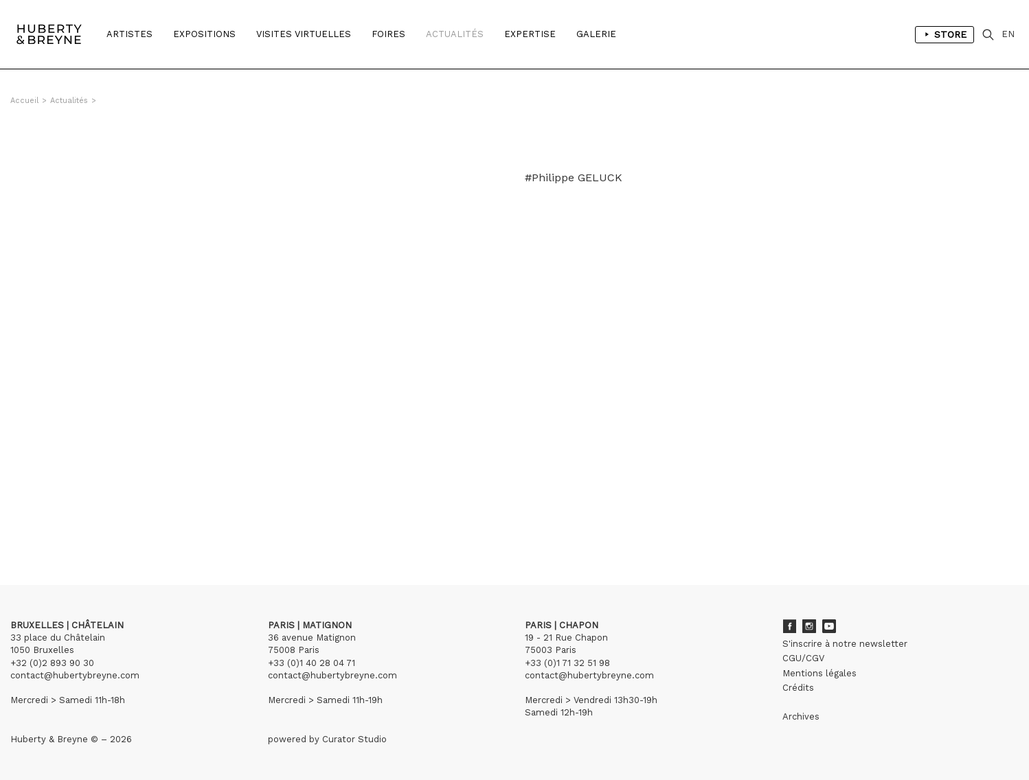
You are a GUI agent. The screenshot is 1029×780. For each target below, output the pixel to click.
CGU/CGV (803, 658)
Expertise (530, 34)
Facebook (789, 626)
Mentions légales (819, 673)
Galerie (596, 34)
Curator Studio (354, 739)
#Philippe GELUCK (573, 177)
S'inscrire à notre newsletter (844, 644)
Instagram (809, 626)
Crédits (798, 687)
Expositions (204, 34)
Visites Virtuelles (303, 34)
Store (944, 34)
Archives (800, 716)
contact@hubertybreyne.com (74, 675)
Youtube (829, 626)
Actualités (455, 34)
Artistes (129, 34)
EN (1008, 34)
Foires (388, 34)
